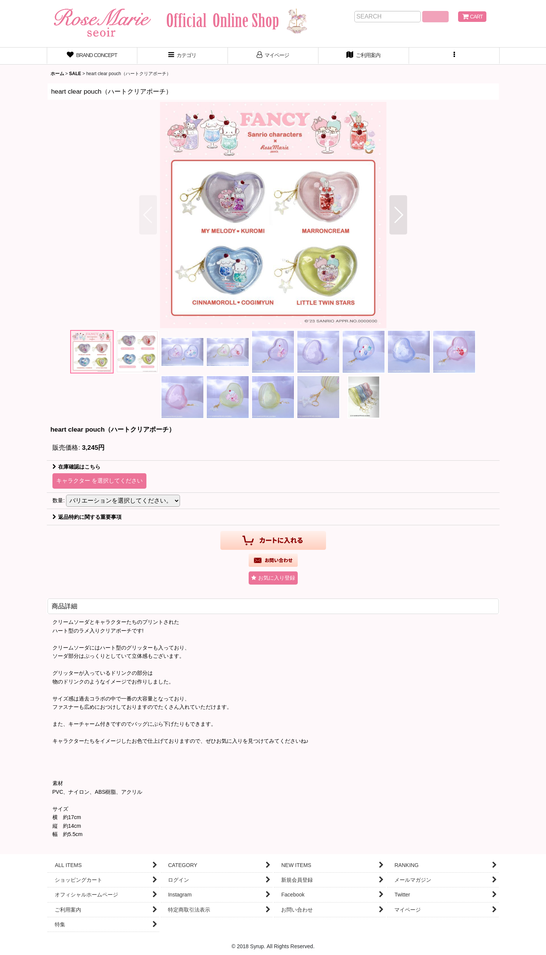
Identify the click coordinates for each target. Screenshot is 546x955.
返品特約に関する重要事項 (87, 517)
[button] (454, 56)
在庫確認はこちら (76, 467)
